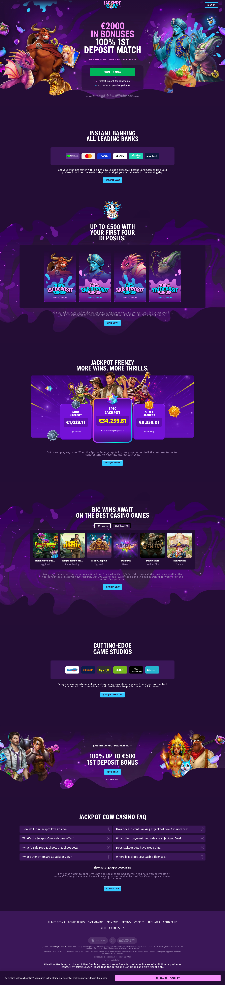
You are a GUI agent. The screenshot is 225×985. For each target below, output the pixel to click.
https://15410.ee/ (82, 967)
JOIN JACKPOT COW (112, 694)
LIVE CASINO (121, 525)
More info (102, 978)
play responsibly (153, 967)
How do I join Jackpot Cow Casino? (44, 829)
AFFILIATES (154, 922)
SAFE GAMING (95, 922)
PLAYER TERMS (56, 922)
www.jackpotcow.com (61, 947)
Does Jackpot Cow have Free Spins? (138, 847)
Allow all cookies (168, 978)
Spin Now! (112, 323)
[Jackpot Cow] (112, 5)
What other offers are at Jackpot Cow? (47, 856)
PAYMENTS (112, 922)
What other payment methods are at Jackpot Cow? (148, 838)
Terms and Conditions (125, 967)
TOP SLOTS (102, 525)
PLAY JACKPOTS (112, 462)
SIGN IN (211, 5)
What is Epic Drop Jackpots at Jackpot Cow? (50, 847)
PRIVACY (126, 922)
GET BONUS (112, 772)
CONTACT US (170, 922)
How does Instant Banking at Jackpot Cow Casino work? (152, 829)
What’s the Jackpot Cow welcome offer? (48, 838)
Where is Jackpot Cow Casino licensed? (141, 856)
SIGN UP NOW (112, 72)
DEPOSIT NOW (112, 180)
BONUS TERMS (76, 922)
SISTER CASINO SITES (112, 928)
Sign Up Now (113, 587)
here (137, 97)
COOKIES (139, 922)
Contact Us (112, 888)
